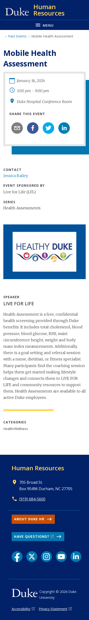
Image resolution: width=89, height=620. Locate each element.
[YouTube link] (61, 556)
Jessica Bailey (15, 175)
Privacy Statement (53, 609)
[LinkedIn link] (75, 556)
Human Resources (38, 468)
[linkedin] (64, 128)
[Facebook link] (17, 556)
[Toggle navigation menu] (44, 25)
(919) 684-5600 (32, 499)
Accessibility (21, 609)
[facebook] (33, 128)
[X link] (31, 556)
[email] (17, 128)
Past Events (17, 36)
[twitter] (48, 128)
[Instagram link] (46, 556)
